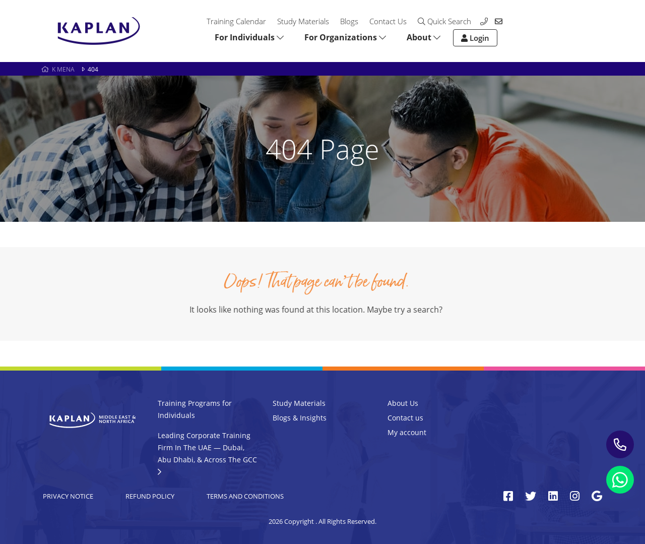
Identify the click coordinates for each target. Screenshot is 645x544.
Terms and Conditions (245, 496)
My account (407, 432)
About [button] (423, 37)
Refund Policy (149, 496)
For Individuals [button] (249, 37)
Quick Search (444, 21)
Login (475, 38)
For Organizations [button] (345, 37)
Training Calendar (236, 21)
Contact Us (388, 21)
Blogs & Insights (300, 417)
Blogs (349, 21)
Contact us (405, 417)
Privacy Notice (68, 496)
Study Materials (303, 21)
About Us (403, 403)
